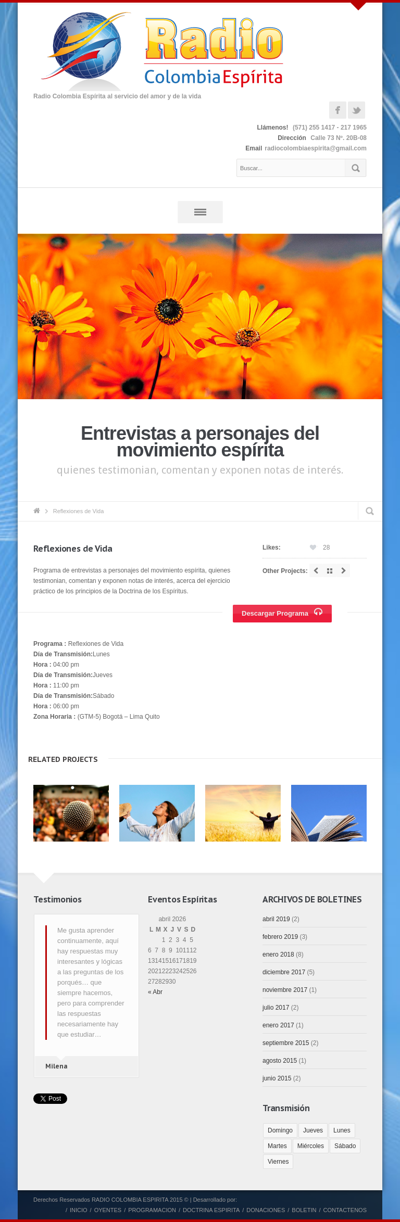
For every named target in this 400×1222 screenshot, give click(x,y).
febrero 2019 (280, 936)
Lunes (342, 1130)
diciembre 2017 (283, 972)
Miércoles (310, 1146)
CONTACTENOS (345, 1210)
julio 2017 (275, 1007)
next (343, 570)
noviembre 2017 (284, 990)
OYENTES (108, 1210)
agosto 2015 (279, 1060)
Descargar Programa (284, 613)
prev (316, 570)
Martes (277, 1146)
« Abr (155, 992)
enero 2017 (278, 1025)
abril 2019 (276, 919)
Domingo (280, 1130)
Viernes (278, 1161)
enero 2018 (278, 954)
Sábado (345, 1146)
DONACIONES (265, 1210)
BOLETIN (304, 1210)
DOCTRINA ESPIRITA (211, 1210)
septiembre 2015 (285, 1043)
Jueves (313, 1130)
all (329, 570)
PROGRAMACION (152, 1210)
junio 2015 (276, 1078)
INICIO (79, 1210)
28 (326, 547)
